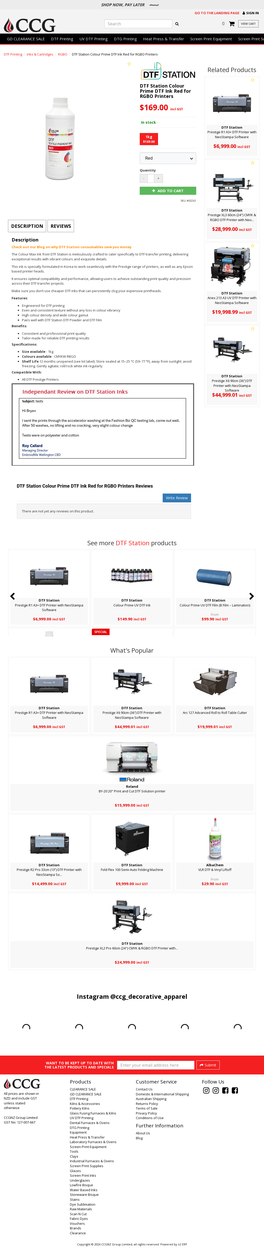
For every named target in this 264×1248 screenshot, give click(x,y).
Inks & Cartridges (40, 54)
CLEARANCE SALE (83, 1089)
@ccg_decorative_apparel (148, 996)
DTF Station (133, 543)
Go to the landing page (217, 13)
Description (27, 226)
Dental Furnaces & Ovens (90, 1122)
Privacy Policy (146, 1113)
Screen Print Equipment (211, 38)
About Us (143, 1133)
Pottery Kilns (79, 1108)
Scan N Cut (78, 1214)
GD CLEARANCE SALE (26, 38)
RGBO (62, 54)
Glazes (75, 1170)
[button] (250, 13)
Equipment (78, 1132)
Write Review (177, 497)
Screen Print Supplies (86, 1166)
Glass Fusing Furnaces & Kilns (93, 1113)
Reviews (61, 226)
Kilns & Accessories (85, 1103)
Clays (74, 1156)
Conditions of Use (150, 1118)
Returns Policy (147, 1103)
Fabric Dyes (79, 1218)
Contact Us (144, 1089)
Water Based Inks (83, 1190)
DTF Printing (62, 38)
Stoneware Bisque (84, 1194)
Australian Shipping (151, 1098)
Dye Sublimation (82, 1204)
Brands (75, 1228)
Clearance (78, 1233)
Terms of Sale (147, 1108)
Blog (139, 1138)
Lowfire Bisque (81, 1185)
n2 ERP (182, 1244)
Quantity (146, 170)
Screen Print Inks (83, 1175)
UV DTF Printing (93, 38)
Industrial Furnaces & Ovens (92, 1161)
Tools (74, 1151)
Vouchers (77, 1223)
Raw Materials (81, 1209)
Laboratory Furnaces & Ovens (93, 1142)
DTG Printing (125, 38)
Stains (75, 1199)
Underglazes (80, 1180)
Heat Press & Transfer (163, 38)
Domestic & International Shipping (162, 1094)
